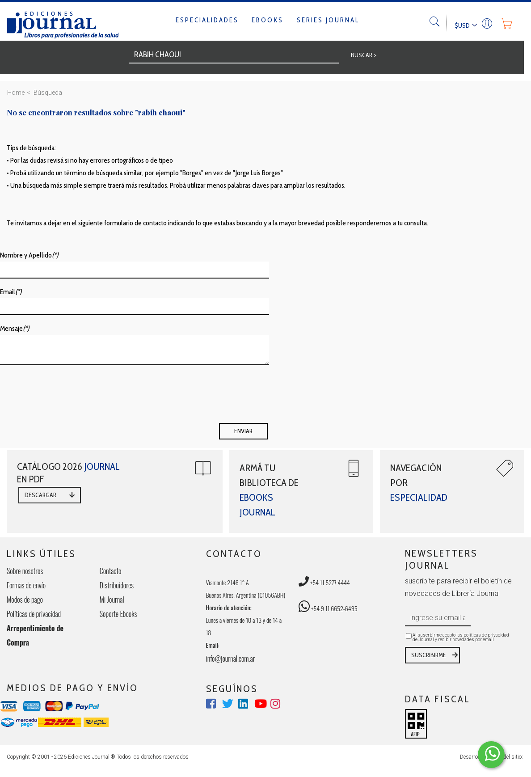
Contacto (111, 571)
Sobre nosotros (25, 571)
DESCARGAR (40, 495)
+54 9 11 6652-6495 (328, 608)
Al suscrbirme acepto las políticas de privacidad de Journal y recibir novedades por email (461, 637)
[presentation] (68, 397)
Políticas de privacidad (34, 613)
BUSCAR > (363, 55)
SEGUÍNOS (232, 689)
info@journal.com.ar (230, 658)
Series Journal (328, 20)
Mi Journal (112, 599)
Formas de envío (26, 585)
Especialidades (207, 20)
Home (16, 92)
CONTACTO (234, 554)
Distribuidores (117, 585)
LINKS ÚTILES (41, 554)
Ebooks (267, 20)
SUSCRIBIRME (428, 655)
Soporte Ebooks (118, 613)
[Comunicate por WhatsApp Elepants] (491, 754)
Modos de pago (25, 599)
